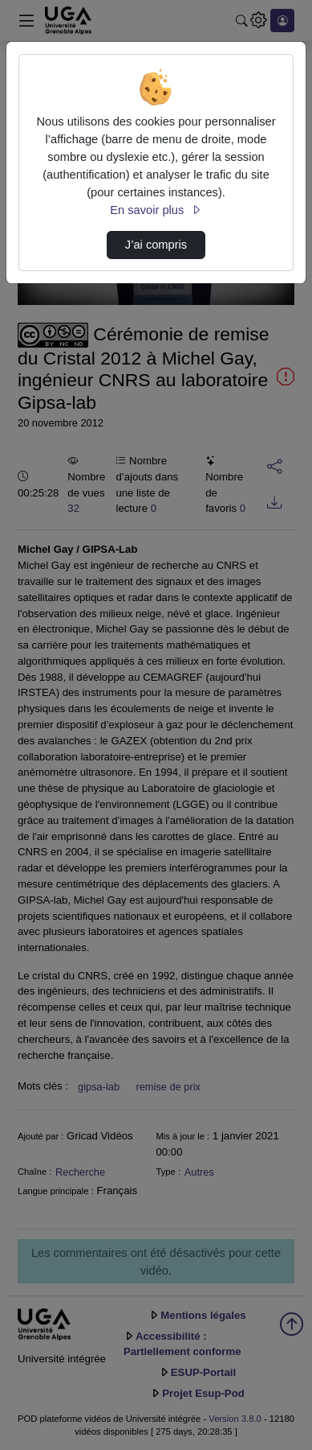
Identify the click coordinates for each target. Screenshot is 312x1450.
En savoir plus (155, 210)
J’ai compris (156, 244)
